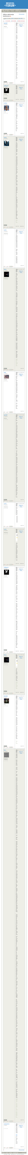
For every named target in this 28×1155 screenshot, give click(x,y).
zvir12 (5, 230)
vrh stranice (24, 1152)
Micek (5, 269)
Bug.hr (3, 1152)
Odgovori (21, 24)
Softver (10, 1152)
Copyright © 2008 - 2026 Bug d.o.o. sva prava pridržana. (14, 1154)
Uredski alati (15, 1152)
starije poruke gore (21, 20)
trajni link (22, 81)
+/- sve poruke (7, 20)
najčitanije (17, 10)
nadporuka (22, 99)
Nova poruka (21, 14)
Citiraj (21, 26)
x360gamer (6, 85)
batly (5, 372)
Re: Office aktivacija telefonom (16, 87)
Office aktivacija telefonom (16, 24)
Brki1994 (6, 696)
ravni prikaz (14, 20)
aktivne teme (12, 10)
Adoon (5, 137)
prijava (2, 10)
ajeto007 (6, 23)
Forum (7, 1152)
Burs (5, 750)
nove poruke (22, 10)
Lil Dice (5, 103)
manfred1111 (7, 1124)
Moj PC (5, 81)
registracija (7, 10)
